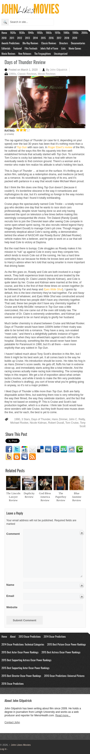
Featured (17, 48)
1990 (17, 419)
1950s (40, 32)
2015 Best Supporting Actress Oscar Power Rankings (26, 660)
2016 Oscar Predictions (13, 683)
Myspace (24, 456)
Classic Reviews (48, 43)
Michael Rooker (19, 422)
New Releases (24, 53)
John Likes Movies (20, 745)
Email (32, 449)
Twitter (16, 449)
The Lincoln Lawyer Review (13, 497)
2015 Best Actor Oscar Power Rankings (20, 652)
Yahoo (8, 456)
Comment (13, 533)
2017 (59, 38)
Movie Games (75, 48)
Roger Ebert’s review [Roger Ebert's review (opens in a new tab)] (60, 147)
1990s (75, 32)
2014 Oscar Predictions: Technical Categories (23, 644)
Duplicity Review (29, 495)
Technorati (79, 449)
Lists (63, 48)
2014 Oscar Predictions (55, 636)
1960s (49, 32)
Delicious (40, 449)
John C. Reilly (77, 419)
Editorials (6, 48)
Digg (48, 449)
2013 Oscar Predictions (30, 636)
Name (13, 585)
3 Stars (26, 419)
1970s (57, 32)
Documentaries (78, 43)
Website (11, 607)
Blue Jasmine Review (77, 497)
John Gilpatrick (58, 69)
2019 (74, 38)
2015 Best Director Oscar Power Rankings (21, 676)
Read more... (62, 715)
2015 (43, 38)
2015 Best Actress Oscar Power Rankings (60, 652)
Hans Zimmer (59, 419)
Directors (63, 43)
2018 (66, 38)
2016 (51, 38)
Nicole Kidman (38, 422)
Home (4, 32)
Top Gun (22, 147)
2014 (35, 38)
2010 (4, 38)
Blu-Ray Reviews (30, 43)
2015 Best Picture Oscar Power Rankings (66, 644)
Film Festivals (31, 48)
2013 (27, 38)
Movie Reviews (8, 53)
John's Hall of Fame (49, 48)
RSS (32, 456)
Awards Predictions (11, 43)
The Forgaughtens (42, 53)
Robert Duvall (56, 422)
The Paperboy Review (60, 497)
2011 (12, 38)
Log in (3, 749)
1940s (31, 32)
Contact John (12, 722)
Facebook (8, 449)
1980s (66, 32)
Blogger (16, 456)
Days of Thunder (40, 419)
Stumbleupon (63, 449)
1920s (13, 32)
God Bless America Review (45, 497)
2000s (85, 32)
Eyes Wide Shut (53, 289)
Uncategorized (61, 53)
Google (56, 449)
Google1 (24, 449)
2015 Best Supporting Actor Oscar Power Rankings (25, 668)
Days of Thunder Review (25, 61)
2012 (19, 38)
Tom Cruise (72, 422)
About (12, 636)
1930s (22, 32)
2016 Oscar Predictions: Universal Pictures (64, 676)
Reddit (71, 449)
